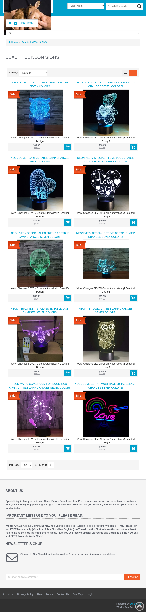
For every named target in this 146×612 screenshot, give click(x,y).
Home (13, 42)
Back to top (139, 606)
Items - (22, 23)
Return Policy (45, 594)
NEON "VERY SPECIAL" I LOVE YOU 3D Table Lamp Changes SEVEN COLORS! (105, 159)
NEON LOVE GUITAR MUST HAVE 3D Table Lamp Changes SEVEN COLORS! (105, 385)
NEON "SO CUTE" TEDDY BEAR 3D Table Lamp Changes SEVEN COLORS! (105, 84)
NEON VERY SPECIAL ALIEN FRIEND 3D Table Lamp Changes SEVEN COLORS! (40, 235)
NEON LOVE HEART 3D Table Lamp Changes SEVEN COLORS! (40, 159)
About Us (8, 594)
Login (90, 594)
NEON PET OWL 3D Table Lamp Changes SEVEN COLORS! (105, 310)
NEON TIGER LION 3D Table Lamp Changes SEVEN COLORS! (40, 84)
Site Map (78, 594)
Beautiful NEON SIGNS (34, 42)
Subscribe (132, 577)
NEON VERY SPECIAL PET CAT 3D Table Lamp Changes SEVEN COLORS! (105, 235)
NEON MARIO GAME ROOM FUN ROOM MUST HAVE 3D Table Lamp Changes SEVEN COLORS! (40, 385)
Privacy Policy (25, 594)
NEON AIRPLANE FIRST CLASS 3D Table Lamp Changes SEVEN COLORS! (40, 310)
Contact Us (63, 594)
